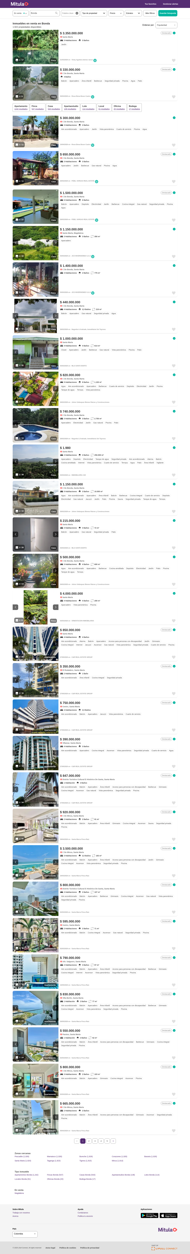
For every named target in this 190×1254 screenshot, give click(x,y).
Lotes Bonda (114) (151, 1175)
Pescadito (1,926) (22, 1156)
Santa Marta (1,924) (23, 1161)
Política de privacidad (89, 1248)
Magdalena (19, 1193)
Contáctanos (83, 1213)
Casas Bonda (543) (87, 1175)
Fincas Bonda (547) (55, 1175)
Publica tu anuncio (85, 1216)
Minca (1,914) (117, 1161)
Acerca (15, 1216)
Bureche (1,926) (86, 1156)
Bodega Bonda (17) (87, 1179)
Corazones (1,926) (119, 1156)
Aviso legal (50, 1248)
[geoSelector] (25, 1234)
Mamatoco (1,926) (54, 1156)
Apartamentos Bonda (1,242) (26, 1175)
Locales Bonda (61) (23, 1179)
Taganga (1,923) (54, 1161)
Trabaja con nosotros (21, 1213)
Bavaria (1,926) (150, 1156)
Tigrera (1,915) (85, 1161)
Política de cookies (67, 1248)
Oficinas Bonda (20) (55, 1179)
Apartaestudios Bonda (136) (123, 1175)
